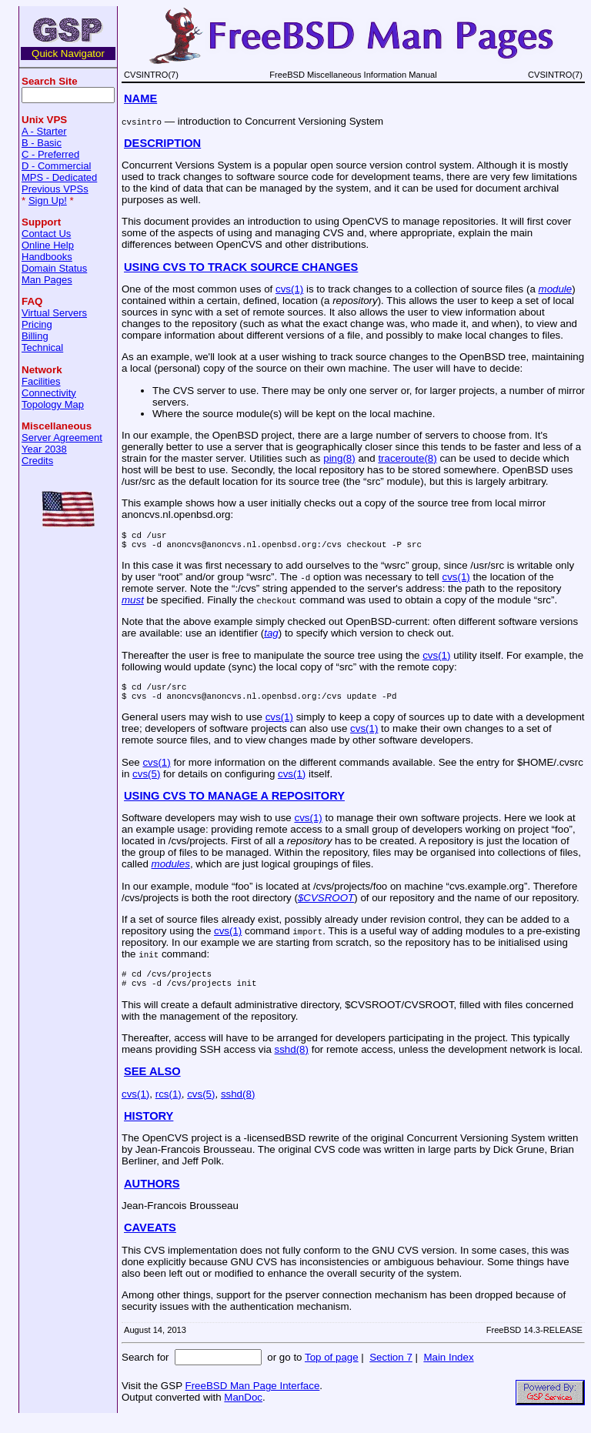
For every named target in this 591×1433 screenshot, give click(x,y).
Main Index (448, 1371)
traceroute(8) (407, 458)
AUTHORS (151, 1197)
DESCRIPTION (162, 143)
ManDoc (243, 1411)
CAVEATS (150, 1241)
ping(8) (339, 458)
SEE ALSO (152, 1085)
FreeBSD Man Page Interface (252, 1399)
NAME (140, 98)
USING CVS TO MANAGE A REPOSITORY (234, 805)
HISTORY (148, 1130)
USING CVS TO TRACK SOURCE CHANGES (241, 267)
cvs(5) (146, 783)
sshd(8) (292, 1063)
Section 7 (390, 1371)
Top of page (332, 1371)
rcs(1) (168, 1108)
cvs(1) (289, 289)
